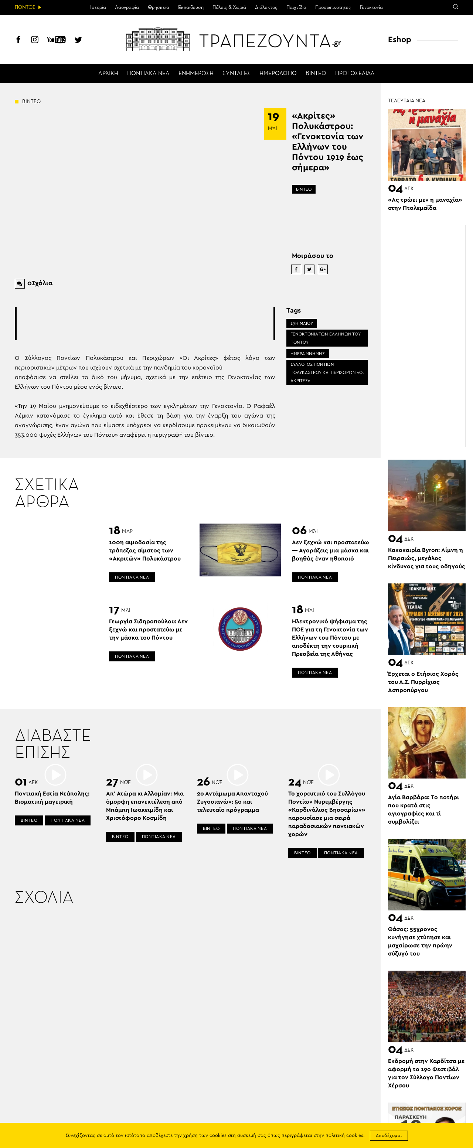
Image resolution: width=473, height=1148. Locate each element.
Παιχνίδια (296, 7)
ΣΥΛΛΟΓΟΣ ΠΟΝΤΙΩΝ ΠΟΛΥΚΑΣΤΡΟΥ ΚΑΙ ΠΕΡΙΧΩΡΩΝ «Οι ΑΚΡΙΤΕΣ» (327, 372)
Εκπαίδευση (191, 7)
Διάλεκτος (266, 7)
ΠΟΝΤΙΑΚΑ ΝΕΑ (148, 73)
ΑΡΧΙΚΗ (108, 73)
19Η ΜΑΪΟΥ (301, 323)
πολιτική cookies (344, 1135)
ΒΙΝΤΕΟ (316, 73)
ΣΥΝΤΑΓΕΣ (236, 73)
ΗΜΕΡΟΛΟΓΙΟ (278, 73)
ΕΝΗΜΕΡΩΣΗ (196, 73)
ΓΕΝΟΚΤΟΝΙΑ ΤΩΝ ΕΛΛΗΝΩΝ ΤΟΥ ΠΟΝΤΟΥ (325, 338)
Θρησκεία (158, 7)
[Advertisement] (151, 323)
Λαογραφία (127, 7)
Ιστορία (98, 7)
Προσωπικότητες (333, 7)
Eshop (399, 39)
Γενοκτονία (371, 7)
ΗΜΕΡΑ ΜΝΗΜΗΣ (307, 353)
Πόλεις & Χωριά (229, 7)
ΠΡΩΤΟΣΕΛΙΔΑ (355, 73)
